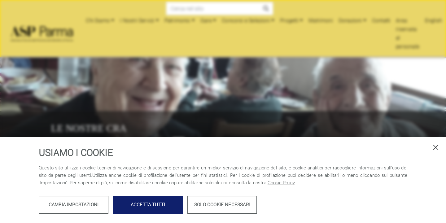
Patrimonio (177, 20)
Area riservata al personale (408, 33)
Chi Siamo (98, 20)
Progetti (289, 20)
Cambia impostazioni (73, 205)
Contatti (381, 20)
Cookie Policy (281, 183)
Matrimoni (321, 20)
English (433, 20)
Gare (206, 20)
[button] (266, 8)
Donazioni (350, 20)
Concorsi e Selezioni (246, 20)
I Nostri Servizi (137, 20)
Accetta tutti (148, 205)
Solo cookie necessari (222, 205)
